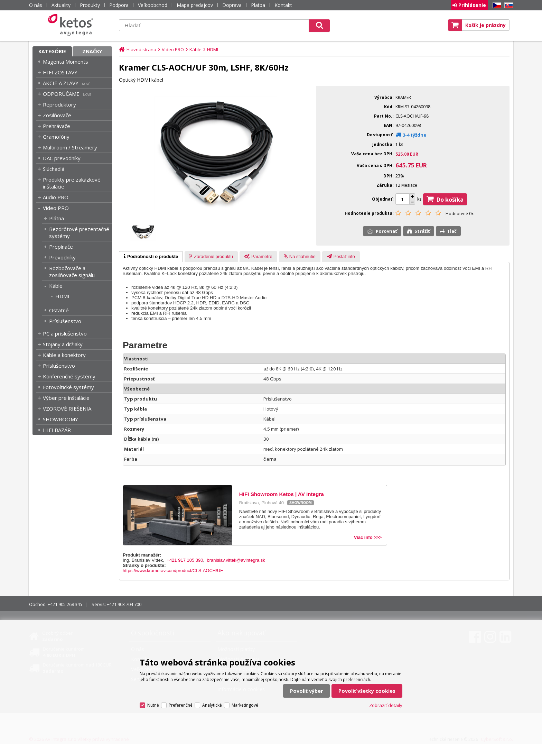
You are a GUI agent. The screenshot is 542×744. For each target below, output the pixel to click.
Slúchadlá (53, 168)
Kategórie (52, 51)
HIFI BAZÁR (57, 429)
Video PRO (56, 207)
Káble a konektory (64, 354)
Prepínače (61, 246)
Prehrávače (56, 125)
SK (507, 5)
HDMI (62, 296)
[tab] (151, 256)
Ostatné (59, 310)
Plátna (56, 218)
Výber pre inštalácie (66, 397)
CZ (495, 5)
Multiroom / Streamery (70, 147)
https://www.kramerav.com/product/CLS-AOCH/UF (173, 570)
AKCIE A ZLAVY (60, 83)
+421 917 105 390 (185, 560)
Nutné (153, 705)
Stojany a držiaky (63, 344)
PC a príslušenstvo (65, 333)
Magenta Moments (65, 61)
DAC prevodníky (62, 158)
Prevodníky (62, 257)
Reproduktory (59, 104)
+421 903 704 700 (124, 604)
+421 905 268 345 (65, 604)
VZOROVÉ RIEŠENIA (67, 408)
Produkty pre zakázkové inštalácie (72, 183)
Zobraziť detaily (385, 705)
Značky (92, 51)
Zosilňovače (57, 115)
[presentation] (151, 256)
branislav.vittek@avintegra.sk (236, 560)
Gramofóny (56, 136)
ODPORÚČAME (61, 93)
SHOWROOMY (60, 419)
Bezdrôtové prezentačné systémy (79, 232)
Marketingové (245, 705)
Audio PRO (55, 197)
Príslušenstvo (65, 321)
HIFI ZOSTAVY (60, 72)
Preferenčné (181, 705)
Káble (56, 285)
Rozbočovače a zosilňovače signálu (72, 271)
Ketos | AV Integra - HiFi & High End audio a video (72, 25)
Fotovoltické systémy (68, 387)
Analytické (212, 705)
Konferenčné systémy (69, 376)
